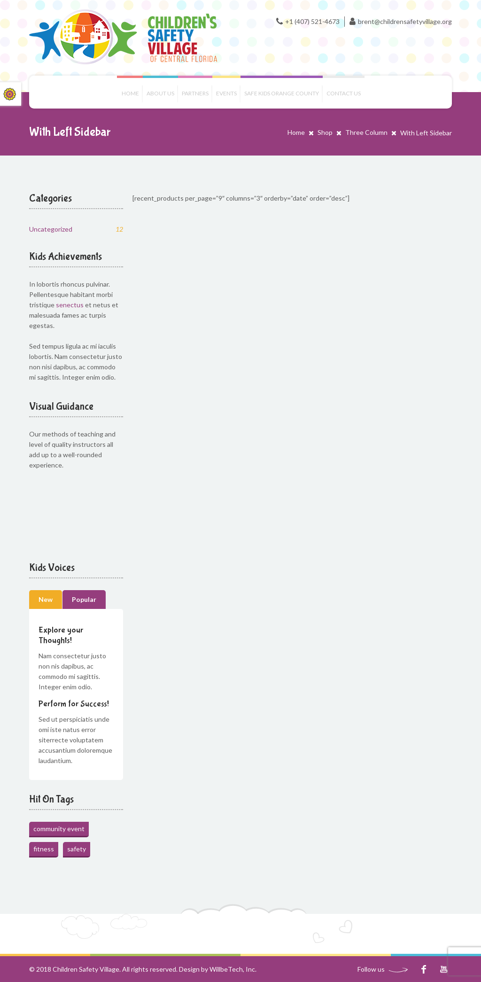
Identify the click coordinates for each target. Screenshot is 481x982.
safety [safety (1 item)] (76, 849)
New (46, 599)
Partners (195, 93)
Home (130, 93)
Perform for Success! (74, 704)
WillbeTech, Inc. (232, 969)
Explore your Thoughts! (61, 635)
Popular (84, 599)
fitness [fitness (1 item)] (43, 849)
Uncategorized (76, 229)
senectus (70, 305)
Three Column (366, 132)
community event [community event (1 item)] (59, 829)
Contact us (343, 93)
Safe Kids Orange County (281, 93)
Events (226, 93)
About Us (160, 93)
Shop (325, 132)
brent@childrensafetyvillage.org (405, 21)
